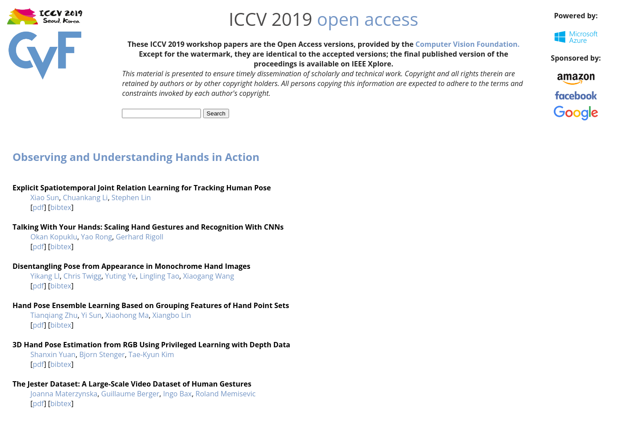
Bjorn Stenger (102, 354)
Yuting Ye (120, 276)
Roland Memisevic (226, 394)
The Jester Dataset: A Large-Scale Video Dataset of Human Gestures (132, 384)
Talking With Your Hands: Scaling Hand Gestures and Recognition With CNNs (148, 227)
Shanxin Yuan (52, 354)
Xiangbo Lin (171, 315)
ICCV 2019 (270, 19)
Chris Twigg (82, 276)
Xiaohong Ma (127, 315)
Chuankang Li (85, 197)
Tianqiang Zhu (54, 315)
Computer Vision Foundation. (467, 44)
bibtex (60, 207)
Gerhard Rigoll (139, 237)
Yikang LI (45, 276)
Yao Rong (96, 237)
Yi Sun (91, 315)
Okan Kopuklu (53, 237)
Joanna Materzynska (63, 394)
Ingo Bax (177, 394)
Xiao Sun (44, 197)
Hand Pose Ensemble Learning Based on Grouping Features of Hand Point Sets (151, 305)
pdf (38, 207)
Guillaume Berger (130, 394)
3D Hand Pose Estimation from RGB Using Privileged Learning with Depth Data (151, 345)
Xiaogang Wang (208, 276)
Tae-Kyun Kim (151, 354)
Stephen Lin (131, 197)
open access (367, 19)
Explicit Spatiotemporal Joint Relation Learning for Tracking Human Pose (142, 188)
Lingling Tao (160, 276)
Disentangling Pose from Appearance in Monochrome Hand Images (132, 266)
